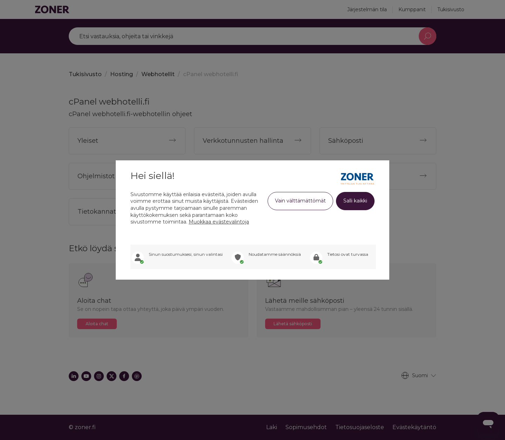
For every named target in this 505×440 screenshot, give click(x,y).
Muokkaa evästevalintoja (219, 222)
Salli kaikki (355, 201)
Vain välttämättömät (300, 201)
